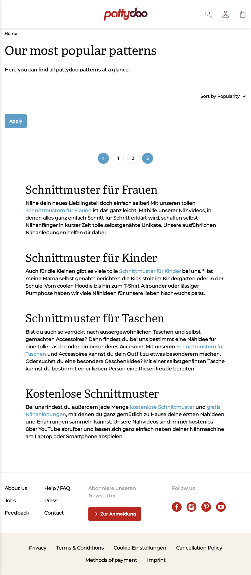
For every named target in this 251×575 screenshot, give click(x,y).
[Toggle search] (208, 14)
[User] (225, 14)
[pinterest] (206, 507)
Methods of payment (111, 560)
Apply (15, 121)
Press (50, 501)
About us (16, 488)
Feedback (17, 513)
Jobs (10, 501)
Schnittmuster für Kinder (150, 271)
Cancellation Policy (199, 548)
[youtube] (221, 507)
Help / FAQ (57, 488)
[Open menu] (8, 14)
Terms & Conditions (80, 548)
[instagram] (191, 507)
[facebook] (177, 507)
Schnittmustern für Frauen (58, 210)
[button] (242, 14)
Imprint (156, 560)
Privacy (37, 548)
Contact (54, 513)
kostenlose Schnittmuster (162, 407)
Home (11, 33)
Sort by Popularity (223, 96)
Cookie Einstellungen (140, 548)
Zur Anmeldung (114, 514)
